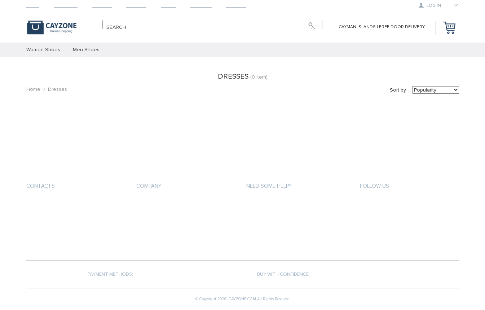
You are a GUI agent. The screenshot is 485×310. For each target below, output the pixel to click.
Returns (136, 5)
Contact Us (150, 241)
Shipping (102, 5)
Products (66, 5)
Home (32, 5)
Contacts (40, 186)
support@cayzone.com (56, 203)
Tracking (201, 5)
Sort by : (399, 90)
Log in (430, 5)
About (168, 5)
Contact (236, 5)
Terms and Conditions (163, 228)
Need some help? (268, 186)
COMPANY (149, 186)
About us (147, 202)
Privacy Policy (152, 215)
